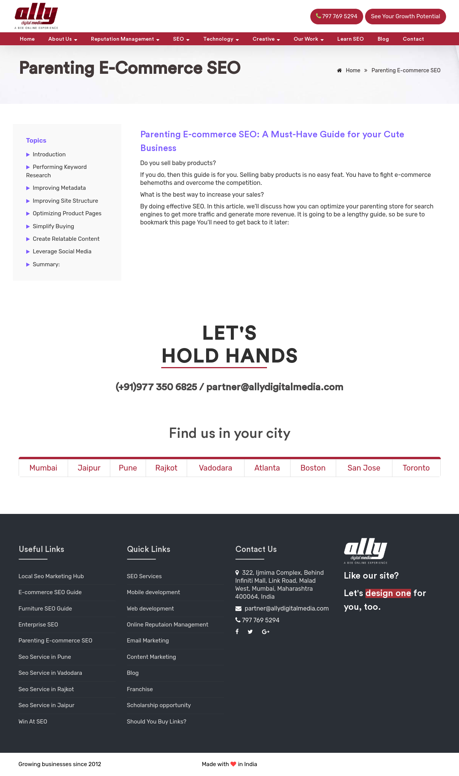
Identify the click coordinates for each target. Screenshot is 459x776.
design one (388, 593)
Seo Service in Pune (45, 657)
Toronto (416, 467)
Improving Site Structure (65, 200)
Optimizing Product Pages (67, 213)
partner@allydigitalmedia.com (282, 608)
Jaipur (89, 467)
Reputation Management (125, 39)
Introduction (49, 154)
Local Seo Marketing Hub (51, 576)
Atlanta (267, 467)
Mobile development (153, 592)
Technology (221, 39)
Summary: (46, 264)
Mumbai (43, 467)
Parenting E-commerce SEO (55, 640)
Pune (128, 467)
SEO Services (144, 576)
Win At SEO (33, 721)
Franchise (140, 689)
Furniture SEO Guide (45, 608)
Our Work (309, 39)
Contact (413, 39)
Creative (266, 39)
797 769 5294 (257, 620)
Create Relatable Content (66, 238)
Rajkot (166, 467)
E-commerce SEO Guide (50, 592)
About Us (62, 39)
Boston (313, 467)
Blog (383, 39)
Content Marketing (151, 657)
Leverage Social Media (62, 251)
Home (27, 39)
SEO (181, 39)
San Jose (364, 467)
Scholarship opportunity (159, 705)
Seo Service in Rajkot (46, 689)
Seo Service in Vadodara (51, 672)
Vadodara (215, 467)
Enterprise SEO (39, 624)
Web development (150, 608)
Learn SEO (350, 39)
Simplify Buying (53, 226)
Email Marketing (148, 640)
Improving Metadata (59, 187)
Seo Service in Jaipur (47, 705)
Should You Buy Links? (157, 721)
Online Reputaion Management (167, 624)
